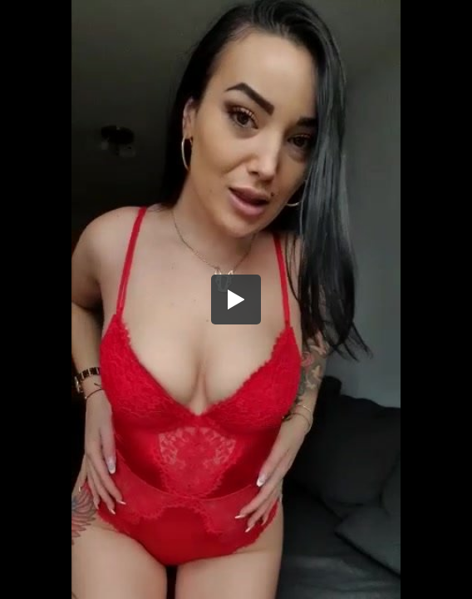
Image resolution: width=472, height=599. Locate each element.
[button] (236, 299)
